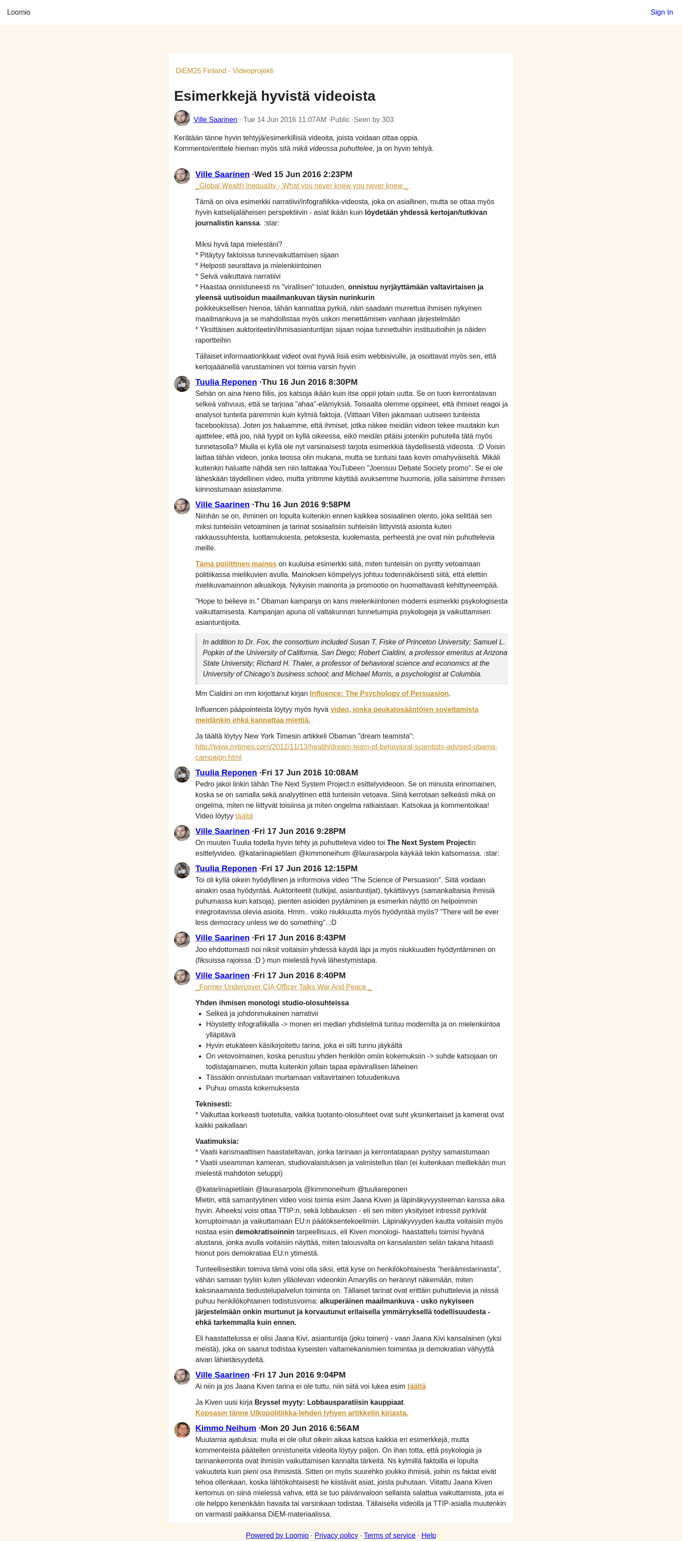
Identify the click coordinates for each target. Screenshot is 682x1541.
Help (428, 1535)
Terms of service (389, 1535)
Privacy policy (336, 1535)
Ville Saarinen (215, 119)
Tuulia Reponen (226, 382)
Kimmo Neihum (225, 1428)
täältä (244, 816)
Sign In (661, 12)
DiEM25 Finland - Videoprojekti (225, 71)
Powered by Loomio (277, 1535)
